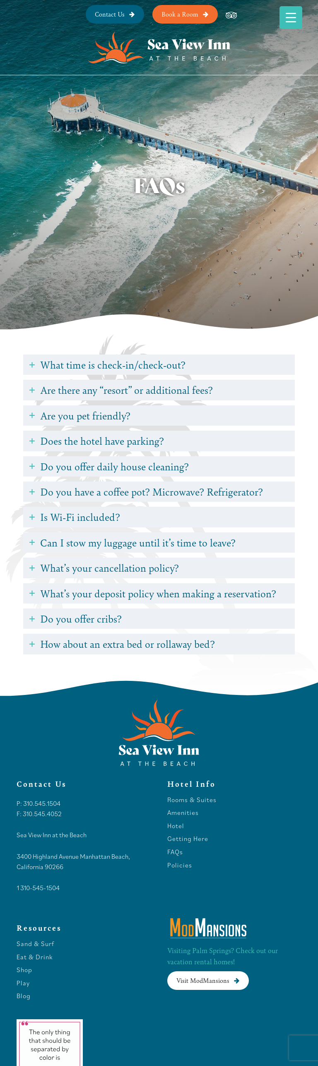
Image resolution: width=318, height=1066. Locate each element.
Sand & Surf (35, 944)
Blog (24, 996)
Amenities (183, 813)
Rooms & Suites (192, 800)
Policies (179, 865)
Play (23, 983)
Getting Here (187, 839)
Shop (24, 970)
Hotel (176, 826)
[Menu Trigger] (290, 17)
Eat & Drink (35, 957)
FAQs (175, 852)
